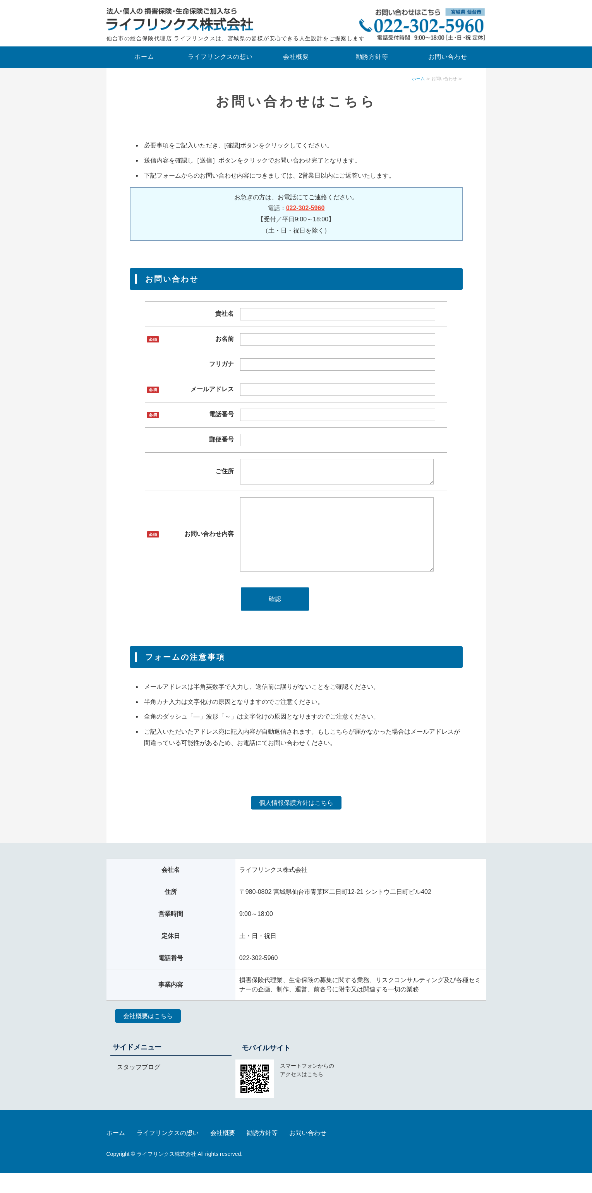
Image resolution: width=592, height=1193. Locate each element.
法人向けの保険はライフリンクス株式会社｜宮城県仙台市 (180, 19)
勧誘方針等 (372, 56)
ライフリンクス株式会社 (166, 1174)
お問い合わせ (447, 56)
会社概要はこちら (148, 1036)
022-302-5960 (305, 208)
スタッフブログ (138, 1087)
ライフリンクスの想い (220, 56)
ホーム (144, 56)
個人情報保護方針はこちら (296, 823)
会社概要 (296, 56)
